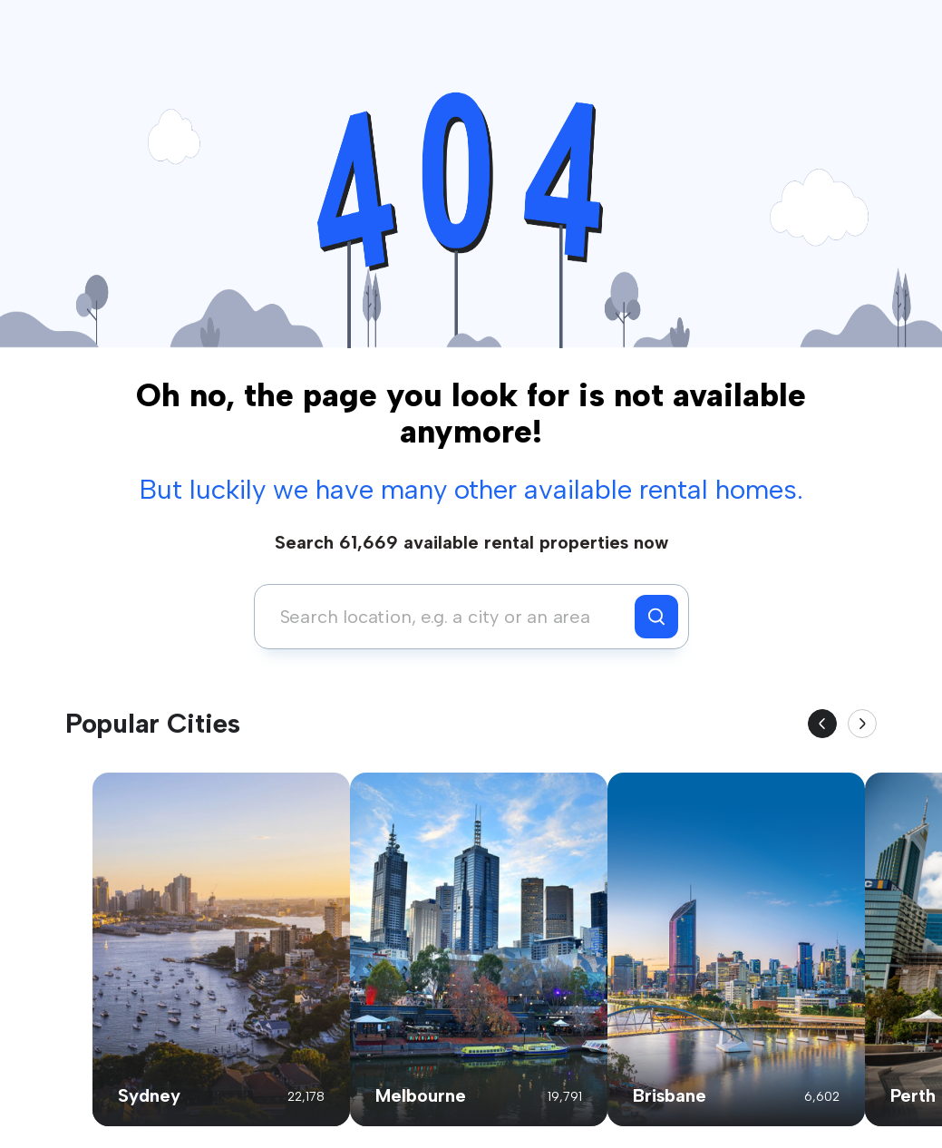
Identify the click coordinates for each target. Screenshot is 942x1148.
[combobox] (449, 617)
